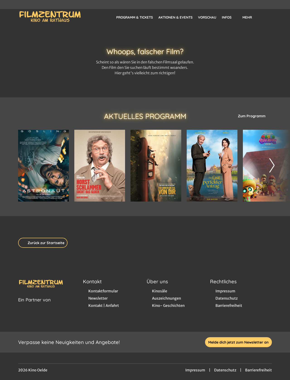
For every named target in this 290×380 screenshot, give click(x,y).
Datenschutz (225, 370)
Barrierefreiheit (258, 370)
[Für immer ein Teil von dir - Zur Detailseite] (155, 166)
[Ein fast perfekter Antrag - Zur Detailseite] (212, 166)
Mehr (249, 17)
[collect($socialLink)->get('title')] (8, 4)
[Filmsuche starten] (267, 17)
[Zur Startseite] (50, 17)
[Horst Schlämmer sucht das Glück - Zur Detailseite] (99, 166)
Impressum (195, 370)
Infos (229, 17)
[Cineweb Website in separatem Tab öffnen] (34, 305)
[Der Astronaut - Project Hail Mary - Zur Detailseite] (43, 166)
